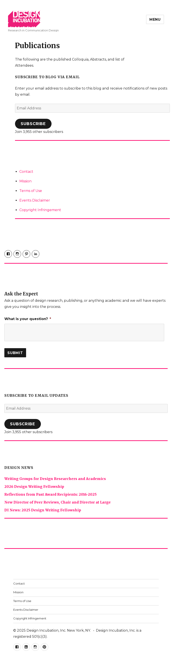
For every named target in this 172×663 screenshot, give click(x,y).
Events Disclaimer (34, 200)
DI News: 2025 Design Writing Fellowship (42, 510)
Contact (26, 172)
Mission (25, 181)
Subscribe (33, 123)
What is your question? (27, 319)
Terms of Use (30, 191)
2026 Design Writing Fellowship (34, 486)
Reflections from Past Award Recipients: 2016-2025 (50, 494)
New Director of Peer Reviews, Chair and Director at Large (57, 502)
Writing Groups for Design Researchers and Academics (55, 478)
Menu (155, 19)
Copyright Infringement (40, 210)
